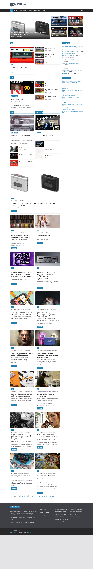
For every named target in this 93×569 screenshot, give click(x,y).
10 (35, 512)
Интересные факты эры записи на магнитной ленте (47, 452)
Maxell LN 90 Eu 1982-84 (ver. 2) (58, 22)
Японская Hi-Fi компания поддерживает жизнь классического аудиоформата (46, 292)
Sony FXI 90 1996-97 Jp (41, 82)
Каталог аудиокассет (44, 528)
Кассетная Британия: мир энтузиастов (47, 411)
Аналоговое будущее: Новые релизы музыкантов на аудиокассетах (47, 371)
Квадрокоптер (65, 57)
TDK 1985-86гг (65, 73)
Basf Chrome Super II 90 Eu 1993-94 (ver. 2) (20, 168)
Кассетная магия (43, 251)
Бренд (15, 10)
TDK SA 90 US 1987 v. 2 (50, 48)
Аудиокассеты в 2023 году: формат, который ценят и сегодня (21, 453)
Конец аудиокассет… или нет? (20, 493)
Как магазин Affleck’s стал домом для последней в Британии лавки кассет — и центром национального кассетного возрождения (47, 496)
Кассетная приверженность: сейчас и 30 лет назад (22, 370)
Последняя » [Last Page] (52, 512)
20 (39, 512)
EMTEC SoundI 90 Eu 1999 (20, 156)
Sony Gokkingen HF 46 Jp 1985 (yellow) (44, 88)
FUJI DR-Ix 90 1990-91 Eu (41, 163)
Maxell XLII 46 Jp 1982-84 (58, 33)
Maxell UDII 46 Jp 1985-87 (75, 22)
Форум (43, 10)
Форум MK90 (43, 525)
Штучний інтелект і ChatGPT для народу (71, 59)
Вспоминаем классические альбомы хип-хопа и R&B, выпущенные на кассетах (21, 291)
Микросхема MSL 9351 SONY (68, 55)
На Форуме (67, 43)
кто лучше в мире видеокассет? (69, 51)
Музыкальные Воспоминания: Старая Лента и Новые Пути (46, 330)
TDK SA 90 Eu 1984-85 (49, 54)
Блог (12, 29)
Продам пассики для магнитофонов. (70, 63)
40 (44, 512)
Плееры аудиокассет (34, 10)
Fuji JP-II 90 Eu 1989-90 (45, 156)
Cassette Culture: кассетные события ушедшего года (21, 411)
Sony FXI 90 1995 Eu (18, 111)
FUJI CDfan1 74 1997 (41, 174)
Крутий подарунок (66, 53)
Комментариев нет (26, 217)
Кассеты (16, 107)
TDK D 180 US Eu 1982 (19, 67)
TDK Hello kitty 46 (49, 61)
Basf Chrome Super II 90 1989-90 (18, 173)
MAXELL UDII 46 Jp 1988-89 (75, 33)
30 (42, 512)
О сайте (41, 534)
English (41, 536)
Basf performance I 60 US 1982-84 (18, 179)
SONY (12, 107)
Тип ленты (23, 10)
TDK (12, 64)
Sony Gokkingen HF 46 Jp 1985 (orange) (44, 94)
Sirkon (21, 69)
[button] (17, 11)
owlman (20, 36)
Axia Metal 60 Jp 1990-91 (42, 168)
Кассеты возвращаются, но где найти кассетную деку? (21, 329)
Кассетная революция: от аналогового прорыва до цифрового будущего (21, 253)
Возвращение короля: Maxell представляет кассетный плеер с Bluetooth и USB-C (28, 33)
